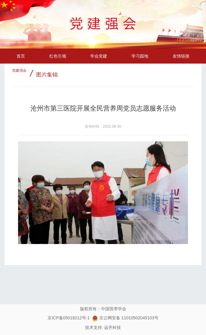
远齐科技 (112, 327)
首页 (21, 56)
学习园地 (139, 56)
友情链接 (181, 56)
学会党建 (98, 56)
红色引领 (57, 56)
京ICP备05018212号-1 (69, 317)
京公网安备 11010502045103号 (125, 317)
